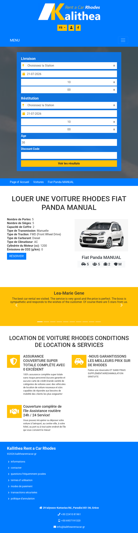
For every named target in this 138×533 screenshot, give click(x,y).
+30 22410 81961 (71, 514)
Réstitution (30, 98)
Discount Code (31, 149)
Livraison (29, 58)
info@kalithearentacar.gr (71, 526)
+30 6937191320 (70, 520)
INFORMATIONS (18, 461)
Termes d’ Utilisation (22, 480)
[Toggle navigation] (123, 40)
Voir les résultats (69, 163)
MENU (15, 40)
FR (61, 27)
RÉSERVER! (16, 256)
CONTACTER (16, 467)
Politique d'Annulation (23, 498)
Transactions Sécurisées (24, 492)
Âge (24, 136)
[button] (16, 305)
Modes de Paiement (22, 486)
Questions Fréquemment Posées (28, 473)
